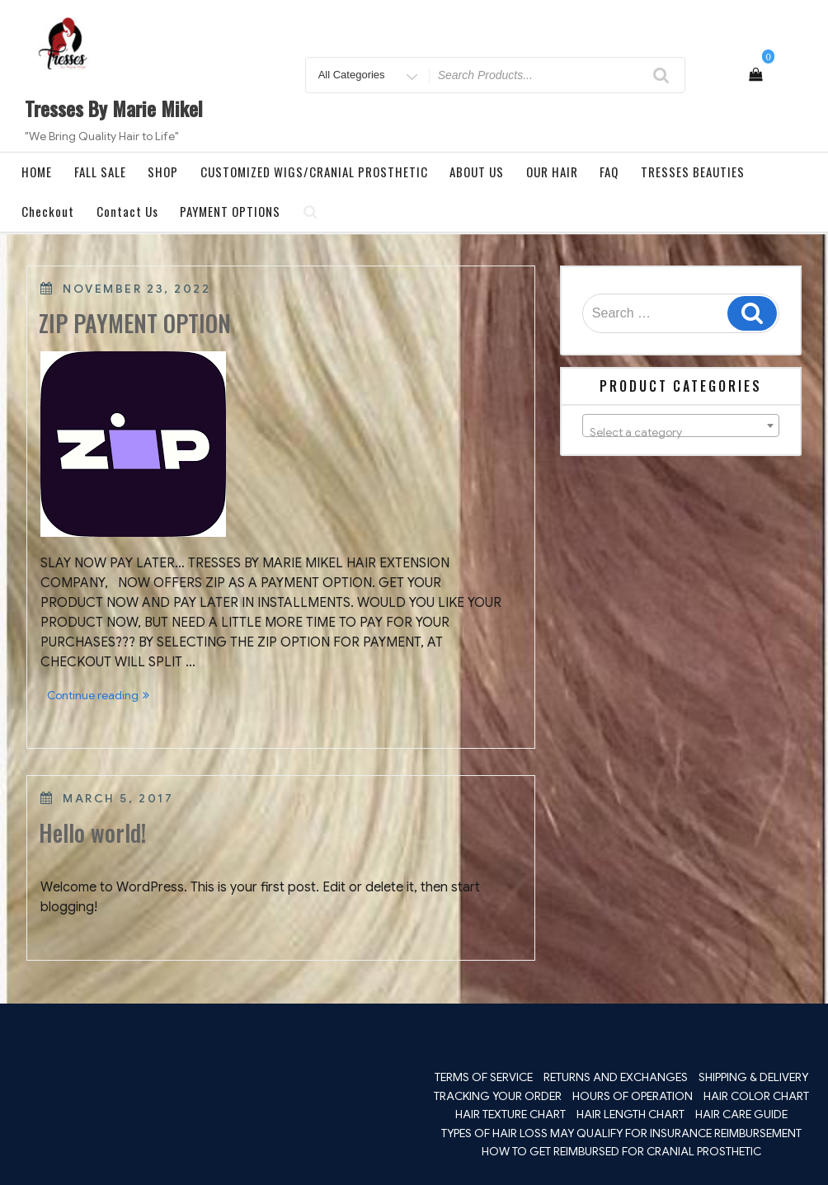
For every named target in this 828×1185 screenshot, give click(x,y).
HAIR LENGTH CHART (630, 1114)
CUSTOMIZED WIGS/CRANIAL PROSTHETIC (314, 171)
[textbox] (681, 432)
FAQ (609, 171)
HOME (36, 171)
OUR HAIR (552, 171)
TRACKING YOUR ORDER (498, 1096)
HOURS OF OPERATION (632, 1096)
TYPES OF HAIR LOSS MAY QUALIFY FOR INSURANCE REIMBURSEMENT (621, 1133)
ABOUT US (476, 171)
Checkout (47, 211)
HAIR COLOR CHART (756, 1096)
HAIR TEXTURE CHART (510, 1114)
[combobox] (680, 425)
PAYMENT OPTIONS (230, 211)
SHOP (163, 171)
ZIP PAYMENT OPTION (135, 323)
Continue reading (101, 696)
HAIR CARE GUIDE (741, 1114)
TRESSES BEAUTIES (693, 171)
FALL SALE (100, 171)
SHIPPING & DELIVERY (753, 1077)
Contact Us (127, 211)
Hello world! (92, 832)
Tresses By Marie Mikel (114, 108)
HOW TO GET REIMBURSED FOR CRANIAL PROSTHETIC (621, 1151)
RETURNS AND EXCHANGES (615, 1077)
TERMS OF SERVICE (484, 1077)
